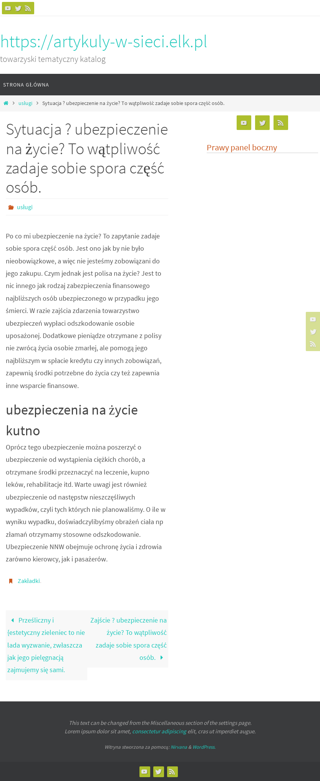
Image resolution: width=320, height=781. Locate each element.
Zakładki (29, 581)
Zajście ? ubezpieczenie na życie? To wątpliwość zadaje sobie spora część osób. (128, 639)
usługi (25, 103)
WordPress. (204, 747)
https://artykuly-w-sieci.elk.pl (103, 41)
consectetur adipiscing (159, 731)
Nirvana (179, 747)
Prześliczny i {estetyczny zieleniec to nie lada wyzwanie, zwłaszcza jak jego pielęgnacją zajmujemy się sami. (46, 645)
